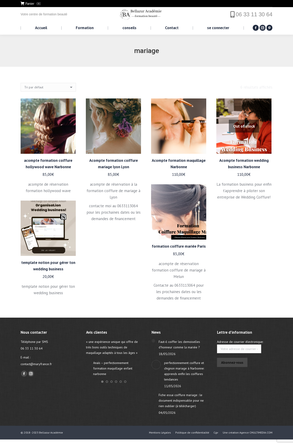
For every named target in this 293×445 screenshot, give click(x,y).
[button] (102, 382)
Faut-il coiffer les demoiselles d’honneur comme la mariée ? (179, 344)
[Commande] (48, 87)
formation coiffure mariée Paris (179, 246)
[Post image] (153, 341)
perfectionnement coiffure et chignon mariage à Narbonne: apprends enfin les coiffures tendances (184, 371)
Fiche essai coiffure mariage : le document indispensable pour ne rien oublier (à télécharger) (181, 400)
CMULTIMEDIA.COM (261, 432)
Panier (31, 3)
